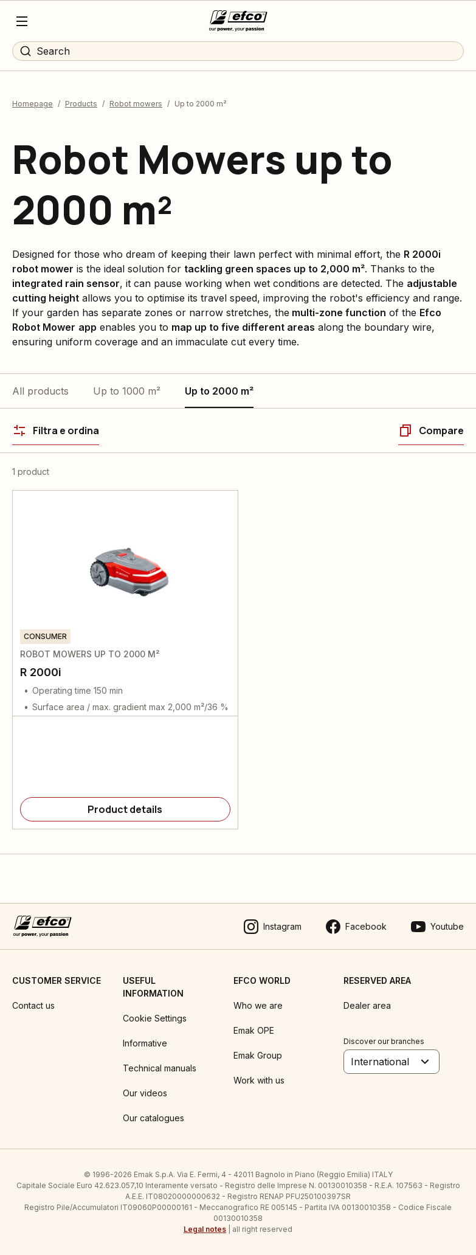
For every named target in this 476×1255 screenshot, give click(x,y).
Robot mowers (135, 103)
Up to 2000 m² (219, 391)
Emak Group (257, 1055)
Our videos (145, 1093)
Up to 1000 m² (126, 391)
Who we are (258, 1005)
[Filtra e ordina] (55, 430)
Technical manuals (159, 1068)
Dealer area (367, 1005)
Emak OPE (253, 1030)
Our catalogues (153, 1118)
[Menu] (22, 21)
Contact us (33, 1005)
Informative (145, 1043)
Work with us (259, 1080)
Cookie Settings (155, 1018)
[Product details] (125, 809)
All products (40, 391)
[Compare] (431, 430)
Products (81, 103)
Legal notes (205, 1229)
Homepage (32, 103)
